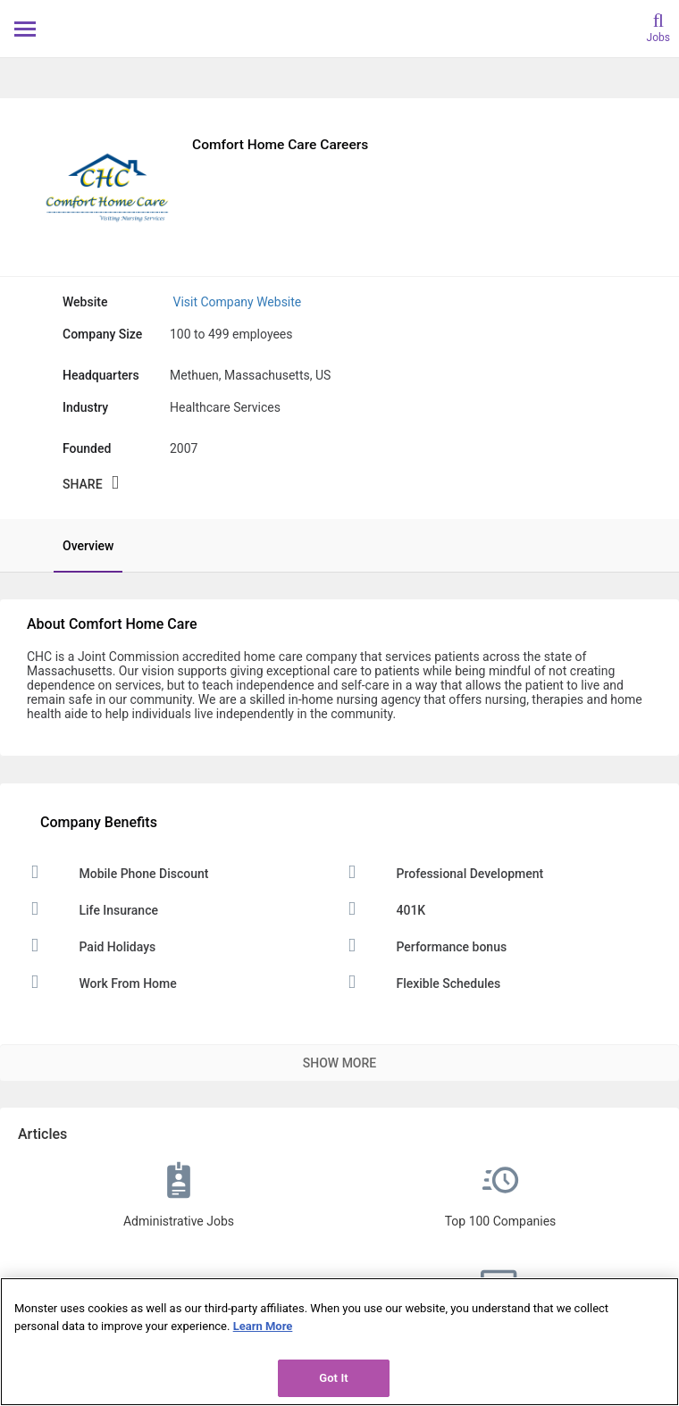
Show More (339, 1063)
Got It (333, 1378)
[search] (658, 26)
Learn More (263, 1326)
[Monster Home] (340, 28)
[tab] (79, 546)
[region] (339, 1341)
